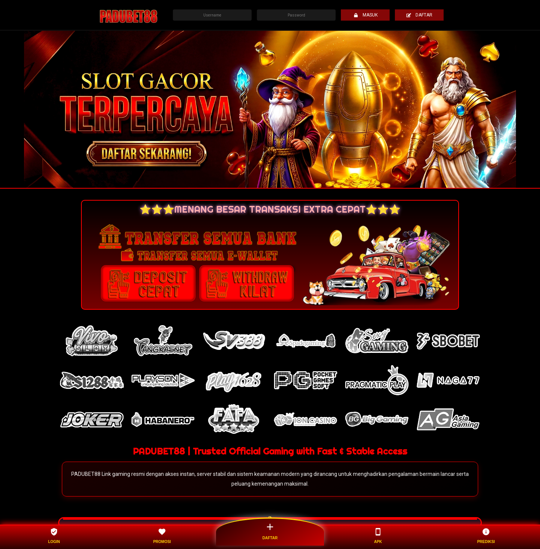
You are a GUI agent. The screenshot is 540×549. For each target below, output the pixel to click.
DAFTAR (419, 15)
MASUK (365, 15)
